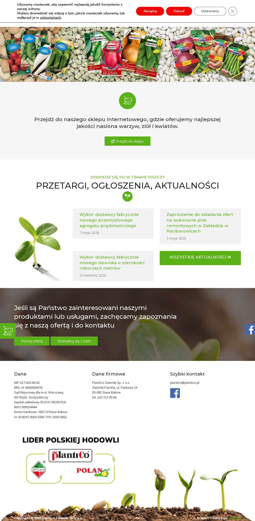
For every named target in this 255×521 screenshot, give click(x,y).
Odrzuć (179, 11)
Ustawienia (210, 11)
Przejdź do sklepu (127, 141)
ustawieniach (50, 18)
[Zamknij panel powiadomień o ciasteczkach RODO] (232, 11)
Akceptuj (150, 11)
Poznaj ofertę (32, 341)
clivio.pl (235, 518)
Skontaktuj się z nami (74, 341)
